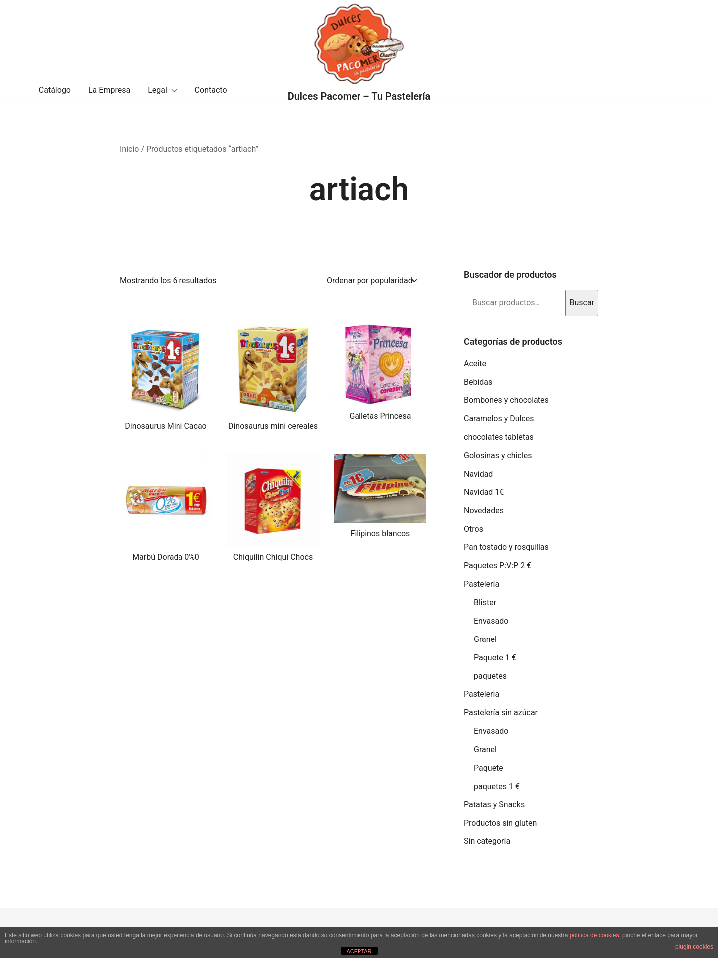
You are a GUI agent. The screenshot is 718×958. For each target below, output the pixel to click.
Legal (157, 90)
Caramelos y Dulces (499, 418)
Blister (485, 602)
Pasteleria (481, 694)
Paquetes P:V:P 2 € (497, 565)
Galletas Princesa (380, 416)
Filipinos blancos (380, 533)
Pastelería (481, 584)
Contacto (211, 90)
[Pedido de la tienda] (371, 281)
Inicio (129, 149)
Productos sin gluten (500, 823)
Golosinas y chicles (498, 455)
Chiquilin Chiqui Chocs (273, 557)
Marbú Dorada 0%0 (165, 557)
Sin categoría (487, 841)
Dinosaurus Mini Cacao (165, 426)
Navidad (478, 474)
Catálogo (55, 90)
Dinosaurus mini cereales (273, 426)
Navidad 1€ (484, 492)
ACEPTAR (358, 951)
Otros (473, 529)
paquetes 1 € (497, 786)
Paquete (488, 768)
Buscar (581, 302)
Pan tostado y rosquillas (506, 547)
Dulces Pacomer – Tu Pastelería (359, 96)
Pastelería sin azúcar (501, 712)
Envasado (491, 621)
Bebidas (478, 382)
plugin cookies (694, 946)
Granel (485, 639)
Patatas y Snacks (494, 804)
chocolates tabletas (499, 437)
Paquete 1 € (495, 657)
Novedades (484, 510)
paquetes (490, 676)
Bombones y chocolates (506, 400)
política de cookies (594, 935)
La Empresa (109, 90)
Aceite (475, 363)
